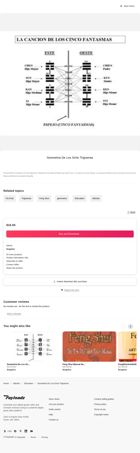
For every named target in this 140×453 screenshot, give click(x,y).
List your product (56, 404)
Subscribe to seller (14, 261)
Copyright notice (101, 414)
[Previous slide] (123, 326)
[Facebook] (15, 431)
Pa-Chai (10, 198)
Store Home (127, 6)
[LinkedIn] (26, 431)
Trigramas (26, 198)
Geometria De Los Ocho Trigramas (53, 383)
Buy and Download (70, 234)
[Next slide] (130, 326)
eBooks (96, 198)
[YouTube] (31, 431)
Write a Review (14, 314)
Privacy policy (100, 404)
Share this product (14, 268)
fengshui (10, 249)
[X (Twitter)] (20, 431)
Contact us (53, 420)
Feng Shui (44, 198)
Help (51, 414)
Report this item (70, 290)
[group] (34, 351)
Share (131, 212)
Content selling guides (104, 399)
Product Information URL (17, 257)
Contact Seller (12, 264)
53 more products (14, 254)
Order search (55, 409)
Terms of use (100, 409)
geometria (62, 198)
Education (79, 198)
